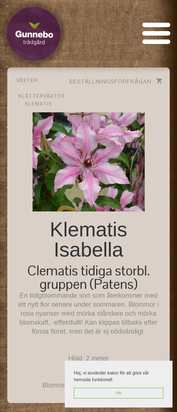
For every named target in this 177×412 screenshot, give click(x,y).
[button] (115, 380)
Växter (27, 80)
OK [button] (119, 393)
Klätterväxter (42, 96)
